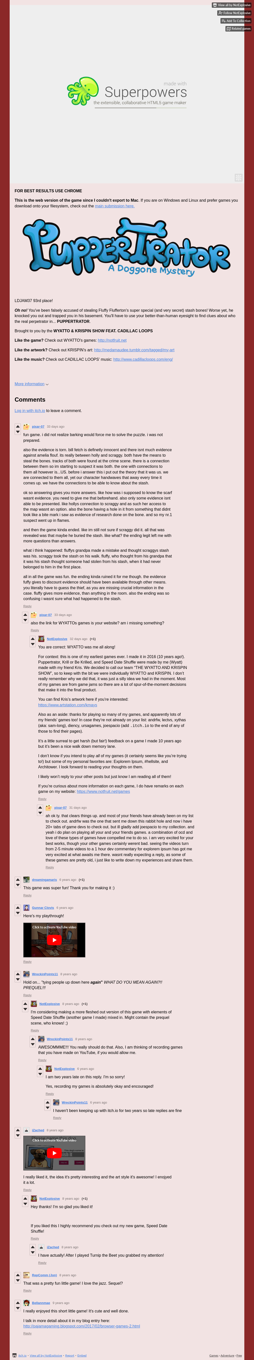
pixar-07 (38, 426)
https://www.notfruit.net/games (103, 791)
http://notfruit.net (112, 340)
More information (32, 384)
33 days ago (55, 426)
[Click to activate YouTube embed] (54, 940)
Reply (27, 606)
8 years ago (69, 974)
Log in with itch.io (30, 411)
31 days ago (78, 807)
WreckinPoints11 (45, 974)
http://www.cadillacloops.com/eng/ (143, 359)
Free (239, 1355)
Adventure (227, 1355)
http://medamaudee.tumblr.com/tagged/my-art (134, 350)
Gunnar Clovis (43, 908)
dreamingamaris (44, 880)
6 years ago (67, 880)
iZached (38, 1130)
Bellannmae (41, 1303)
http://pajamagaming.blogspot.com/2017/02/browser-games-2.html (81, 1326)
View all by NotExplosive (46, 1355)
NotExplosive (57, 639)
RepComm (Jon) (44, 1275)
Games (213, 1355)
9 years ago (61, 1303)
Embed (82, 1355)
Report (69, 1355)
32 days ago (78, 639)
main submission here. (115, 206)
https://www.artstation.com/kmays (67, 705)
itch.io (22, 1355)
